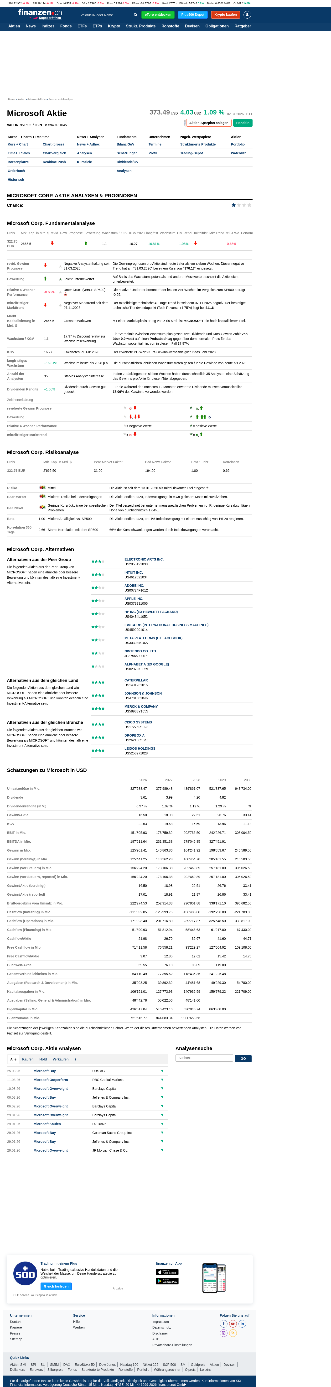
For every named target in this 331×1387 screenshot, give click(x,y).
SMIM (54, 1364)
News (31, 26)
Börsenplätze (18, 162)
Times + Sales (19, 153)
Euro (110, 3)
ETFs (82, 26)
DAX (85, 3)
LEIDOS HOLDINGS (139, 748)
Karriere (16, 1327)
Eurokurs (36, 1369)
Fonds (66, 26)
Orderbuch (16, 171)
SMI (10, 3)
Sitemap (16, 1339)
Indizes (47, 26)
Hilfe (76, 1322)
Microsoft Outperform (51, 1080)
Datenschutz (161, 1327)
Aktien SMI (18, 1364)
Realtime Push (54, 162)
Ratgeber (243, 26)
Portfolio (238, 144)
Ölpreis (190, 1369)
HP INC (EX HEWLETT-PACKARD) (151, 612)
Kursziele (84, 162)
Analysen (84, 153)
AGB (156, 1339)
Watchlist (238, 153)
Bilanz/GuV (125, 144)
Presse (15, 1333)
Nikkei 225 (150, 1364)
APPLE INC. (133, 599)
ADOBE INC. (134, 585)
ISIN (39, 125)
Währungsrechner (167, 1369)
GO (243, 1058)
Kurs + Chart (18, 144)
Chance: (15, 205)
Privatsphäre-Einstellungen (172, 1345)
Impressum (160, 1322)
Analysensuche (194, 1048)
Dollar (211, 3)
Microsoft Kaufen (47, 1124)
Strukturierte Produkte (198, 144)
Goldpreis (198, 1364)
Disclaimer (160, 1333)
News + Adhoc (88, 144)
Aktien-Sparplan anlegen (208, 123)
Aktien (14, 26)
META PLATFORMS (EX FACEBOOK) (153, 638)
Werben (79, 1327)
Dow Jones (107, 1364)
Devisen (192, 26)
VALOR (12, 125)
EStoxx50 (138, 3)
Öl (234, 3)
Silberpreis (55, 1369)
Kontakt (15, 1322)
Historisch (16, 180)
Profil (153, 153)
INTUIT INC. (133, 572)
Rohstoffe (170, 26)
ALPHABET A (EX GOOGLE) (146, 664)
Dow (59, 3)
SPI (35, 3)
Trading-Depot (191, 153)
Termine (155, 144)
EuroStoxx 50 (85, 1364)
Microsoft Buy (45, 1071)
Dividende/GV (127, 162)
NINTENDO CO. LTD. (140, 651)
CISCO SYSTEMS (138, 722)
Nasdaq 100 (129, 1364)
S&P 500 (169, 1364)
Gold (165, 3)
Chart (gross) (53, 144)
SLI (43, 1364)
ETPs (97, 26)
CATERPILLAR (136, 680)
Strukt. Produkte (140, 26)
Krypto (114, 26)
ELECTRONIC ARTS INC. (144, 559)
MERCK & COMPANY (141, 706)
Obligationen (217, 26)
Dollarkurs (17, 1369)
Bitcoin (183, 3)
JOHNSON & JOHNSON (143, 693)
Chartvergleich (54, 153)
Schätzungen (127, 153)
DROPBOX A (134, 735)
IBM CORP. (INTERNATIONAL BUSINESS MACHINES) (166, 625)
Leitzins (205, 1369)
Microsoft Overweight (51, 1089)
